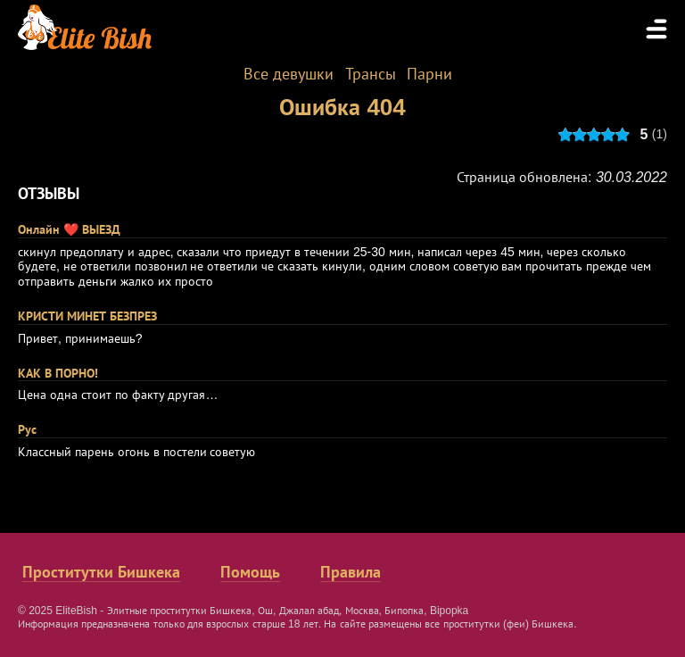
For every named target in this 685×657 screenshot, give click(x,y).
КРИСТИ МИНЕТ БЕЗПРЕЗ (87, 316)
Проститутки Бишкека (101, 572)
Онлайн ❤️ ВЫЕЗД (69, 229)
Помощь (250, 572)
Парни (429, 74)
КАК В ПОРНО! (58, 373)
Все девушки (288, 74)
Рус (27, 429)
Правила (350, 572)
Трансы (370, 74)
